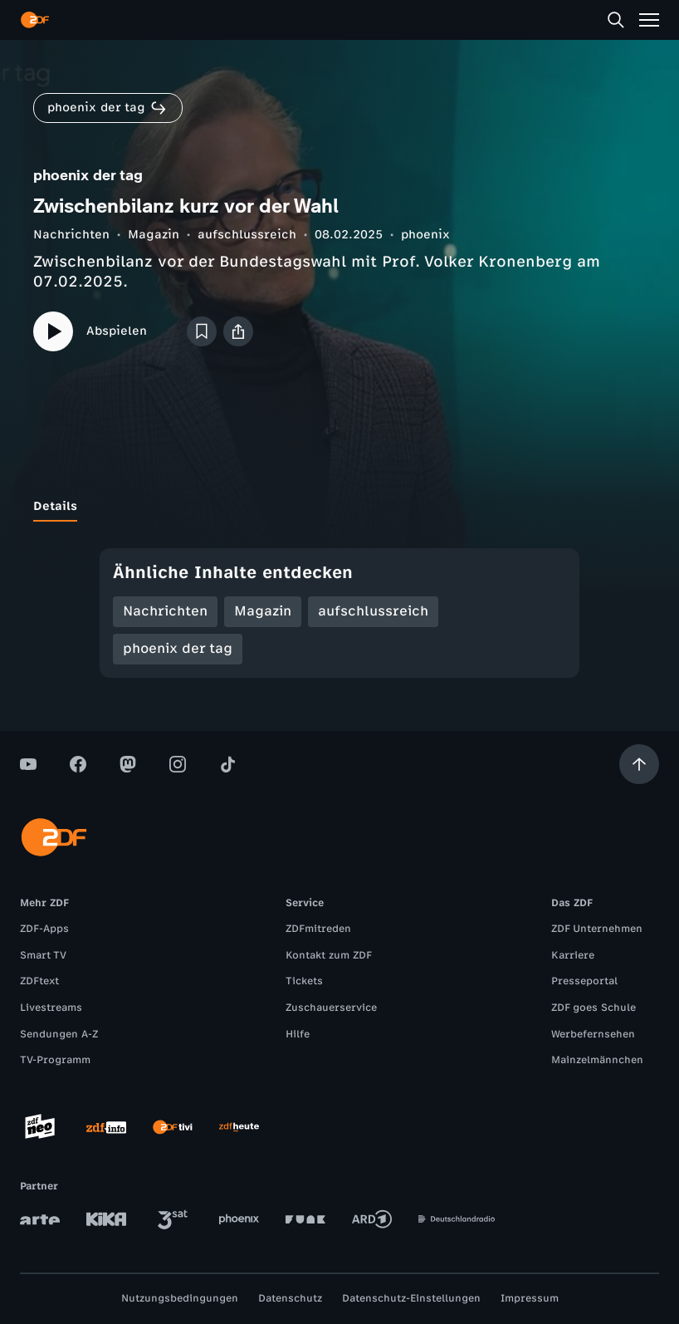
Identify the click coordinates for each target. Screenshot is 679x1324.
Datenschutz (290, 1298)
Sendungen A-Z (59, 1034)
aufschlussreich (247, 235)
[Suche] (616, 20)
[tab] (55, 507)
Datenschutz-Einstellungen (411, 1298)
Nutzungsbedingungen (179, 1298)
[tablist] (339, 507)
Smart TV (43, 955)
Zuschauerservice (331, 1007)
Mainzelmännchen (597, 1060)
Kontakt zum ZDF (329, 955)
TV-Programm (55, 1060)
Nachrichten (71, 235)
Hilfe (298, 1034)
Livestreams (51, 1007)
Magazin (153, 235)
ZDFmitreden (318, 928)
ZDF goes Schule (593, 1007)
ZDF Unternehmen (596, 928)
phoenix (425, 235)
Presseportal (584, 981)
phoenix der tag (177, 648)
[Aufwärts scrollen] (639, 764)
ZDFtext (39, 981)
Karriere (572, 955)
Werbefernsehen (593, 1034)
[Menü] (649, 20)
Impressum (530, 1298)
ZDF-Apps (44, 928)
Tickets (304, 981)
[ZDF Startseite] (35, 20)
